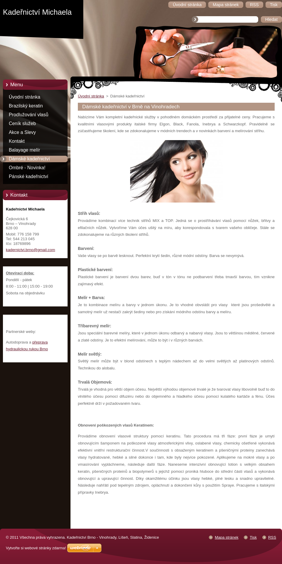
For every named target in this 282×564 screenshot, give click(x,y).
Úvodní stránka (24, 96)
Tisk (253, 537)
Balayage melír (24, 149)
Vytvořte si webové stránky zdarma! (36, 548)
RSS (272, 537)
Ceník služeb (22, 123)
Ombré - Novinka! (27, 167)
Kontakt (17, 141)
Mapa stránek (226, 537)
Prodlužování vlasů (28, 114)
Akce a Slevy (22, 132)
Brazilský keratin (26, 105)
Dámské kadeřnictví (29, 158)
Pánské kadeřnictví (28, 176)
